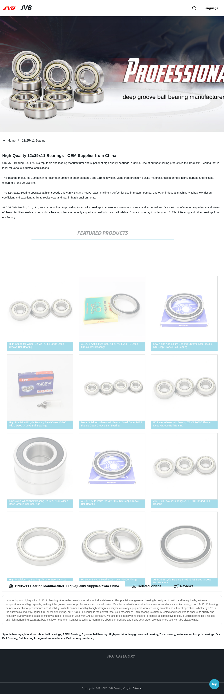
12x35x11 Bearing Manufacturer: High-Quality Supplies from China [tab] (64, 586)
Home (12, 140)
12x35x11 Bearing (34, 140)
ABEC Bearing (71, 634)
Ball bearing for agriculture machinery (42, 638)
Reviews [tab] (183, 586)
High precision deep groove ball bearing (133, 634)
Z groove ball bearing (95, 634)
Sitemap (137, 688)
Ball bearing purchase (79, 638)
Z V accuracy (167, 634)
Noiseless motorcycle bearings (195, 634)
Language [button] (211, 8)
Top (214, 684)
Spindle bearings (12, 634)
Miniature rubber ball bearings (42, 634)
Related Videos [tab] (146, 586)
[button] (182, 8)
